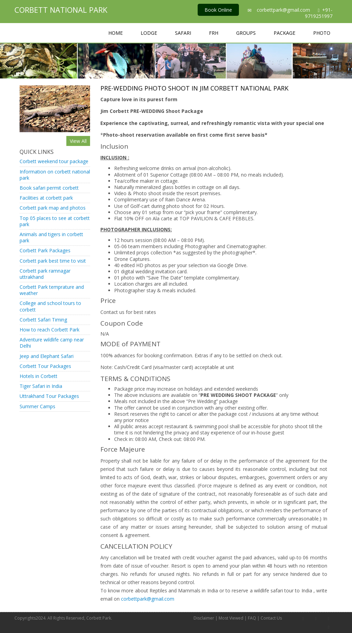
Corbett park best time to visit (53, 260)
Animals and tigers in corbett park (51, 237)
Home (115, 33)
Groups (246, 33)
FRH (213, 33)
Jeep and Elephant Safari (47, 356)
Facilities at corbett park (46, 197)
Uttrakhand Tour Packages (49, 396)
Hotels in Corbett (38, 376)
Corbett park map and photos (53, 207)
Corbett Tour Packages (45, 366)
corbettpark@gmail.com (283, 10)
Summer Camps (37, 406)
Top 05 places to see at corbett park (55, 221)
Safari (183, 33)
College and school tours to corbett (50, 306)
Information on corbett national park (55, 174)
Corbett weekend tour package (54, 161)
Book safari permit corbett (49, 187)
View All (78, 141)
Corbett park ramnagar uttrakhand (45, 273)
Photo (321, 33)
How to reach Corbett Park (49, 329)
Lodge (149, 33)
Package (284, 33)
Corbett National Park (60, 9)
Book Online (218, 10)
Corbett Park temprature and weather (52, 290)
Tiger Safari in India (41, 386)
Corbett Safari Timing (43, 319)
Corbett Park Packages (45, 250)
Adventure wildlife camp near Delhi (52, 342)
